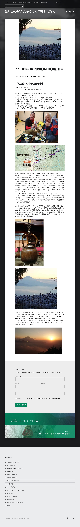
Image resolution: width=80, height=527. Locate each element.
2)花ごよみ (10, 465)
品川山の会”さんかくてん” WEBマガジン (31, 11)
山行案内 (27, 2)
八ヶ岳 (8, 484)
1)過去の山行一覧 (11, 462)
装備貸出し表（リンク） (47, 2)
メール (43, 383)
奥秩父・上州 (10, 496)
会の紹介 (15, 2)
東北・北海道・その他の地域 (15, 502)
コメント (18, 376)
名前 (17, 383)
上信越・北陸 (10, 474)
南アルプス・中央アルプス (40, 76)
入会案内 (21, 2)
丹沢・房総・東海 (12, 481)
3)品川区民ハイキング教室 (14, 468)
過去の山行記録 (35, 2)
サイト (16, 390)
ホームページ (8, 2)
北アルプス (10, 487)
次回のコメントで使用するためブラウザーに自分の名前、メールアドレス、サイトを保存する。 (39, 398)
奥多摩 (8, 493)
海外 (8, 505)
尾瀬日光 (9, 499)
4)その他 (9, 471)
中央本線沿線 (10, 477)
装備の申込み (58, 2)
